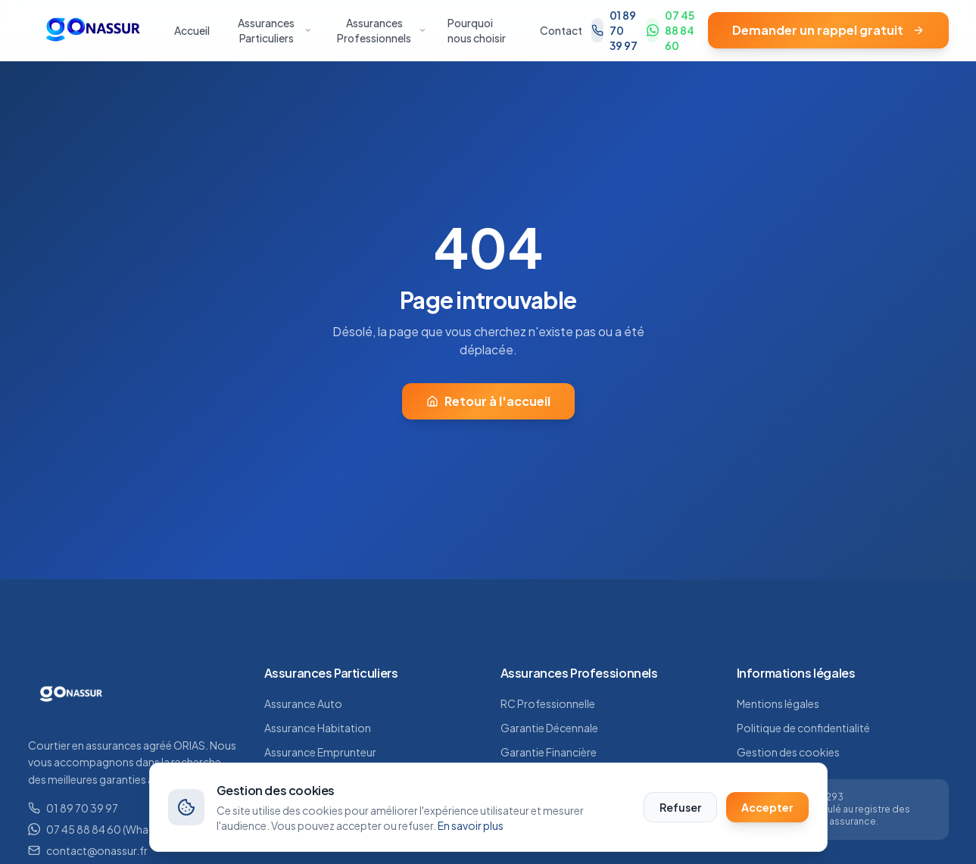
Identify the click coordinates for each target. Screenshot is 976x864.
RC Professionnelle (547, 703)
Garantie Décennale (549, 728)
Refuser (680, 807)
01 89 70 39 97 (614, 30)
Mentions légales (778, 703)
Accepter (767, 807)
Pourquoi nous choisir (476, 30)
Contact (561, 30)
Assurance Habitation (317, 728)
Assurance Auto (303, 703)
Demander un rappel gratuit (828, 30)
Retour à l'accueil (488, 401)
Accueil (192, 30)
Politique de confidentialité (803, 728)
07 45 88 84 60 (670, 30)
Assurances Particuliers (275, 30)
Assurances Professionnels (381, 30)
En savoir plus (471, 825)
